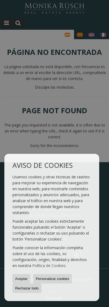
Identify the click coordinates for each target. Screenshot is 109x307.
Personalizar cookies (52, 279)
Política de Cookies (49, 265)
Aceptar (21, 279)
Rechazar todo (27, 288)
